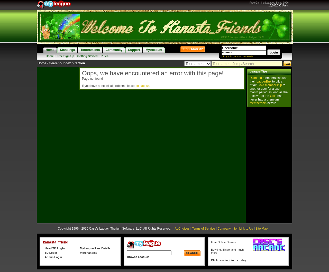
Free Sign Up (65, 56)
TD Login (51, 252)
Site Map (261, 228)
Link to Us (246, 228)
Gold (261, 85)
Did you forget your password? (237, 56)
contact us (142, 86)
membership (273, 85)
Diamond (256, 78)
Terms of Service (203, 228)
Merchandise (88, 252)
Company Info (227, 228)
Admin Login (53, 257)
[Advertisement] (57, 144)
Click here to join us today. (229, 260)
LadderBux (264, 81)
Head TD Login (55, 248)
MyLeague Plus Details (95, 248)
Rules (104, 56)
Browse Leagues (138, 256)
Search (54, 63)
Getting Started (87, 56)
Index (67, 63)
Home (50, 56)
